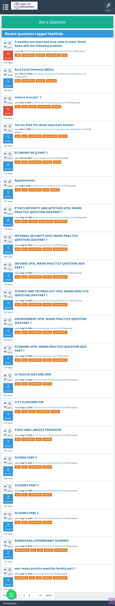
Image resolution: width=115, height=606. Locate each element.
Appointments (25, 180)
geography (51, 81)
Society (38, 574)
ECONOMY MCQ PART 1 (31, 152)
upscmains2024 (46, 221)
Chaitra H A (67, 51)
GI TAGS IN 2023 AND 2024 (33, 374)
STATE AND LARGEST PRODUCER (38, 430)
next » (49, 595)
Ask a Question (52, 22)
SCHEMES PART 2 (27, 513)
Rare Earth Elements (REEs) (34, 69)
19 (40, 595)
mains (32, 411)
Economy (38, 158)
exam (46, 190)
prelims (32, 107)
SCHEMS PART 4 (26, 457)
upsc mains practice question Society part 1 (45, 568)
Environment (40, 328)
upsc (18, 55)
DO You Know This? (41, 186)
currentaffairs (28, 55)
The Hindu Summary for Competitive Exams (54, 74)
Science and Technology (45, 273)
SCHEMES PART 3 (27, 485)
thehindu (40, 55)
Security (38, 245)
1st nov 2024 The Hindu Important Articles (44, 125)
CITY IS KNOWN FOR (29, 402)
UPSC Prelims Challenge (44, 103)
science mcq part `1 (28, 97)
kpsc (64, 55)
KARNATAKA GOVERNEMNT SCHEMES (41, 540)
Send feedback (9, 603)
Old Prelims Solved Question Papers (43, 51)
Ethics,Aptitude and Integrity (48, 217)
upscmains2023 (53, 55)
